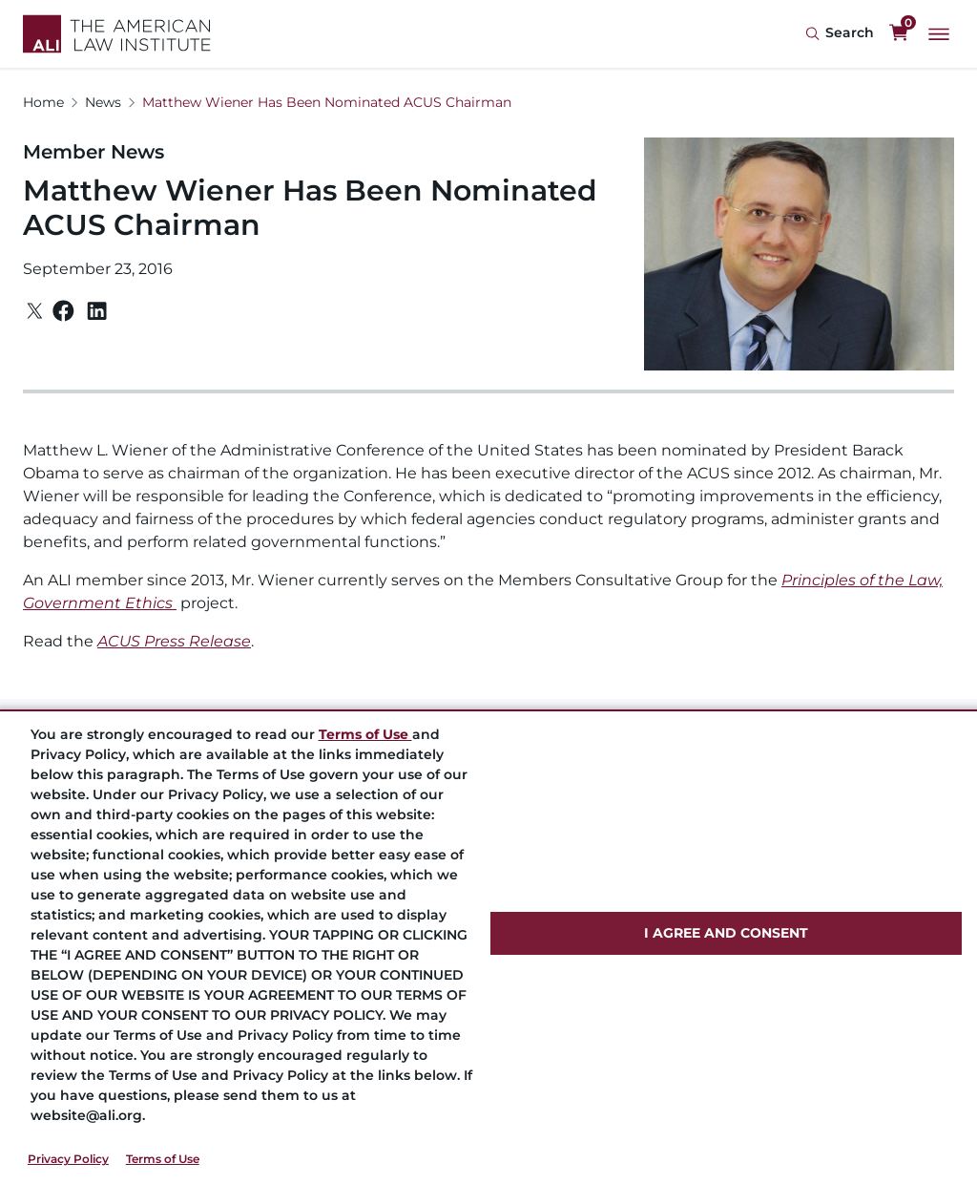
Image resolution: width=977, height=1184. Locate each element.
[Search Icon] (839, 34)
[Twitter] (35, 311)
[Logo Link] (117, 33)
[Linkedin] (97, 311)
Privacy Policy (68, 1159)
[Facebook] (63, 311)
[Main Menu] (939, 34)
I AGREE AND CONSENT (726, 932)
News (103, 102)
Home (43, 102)
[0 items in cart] (899, 33)
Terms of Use (162, 1159)
